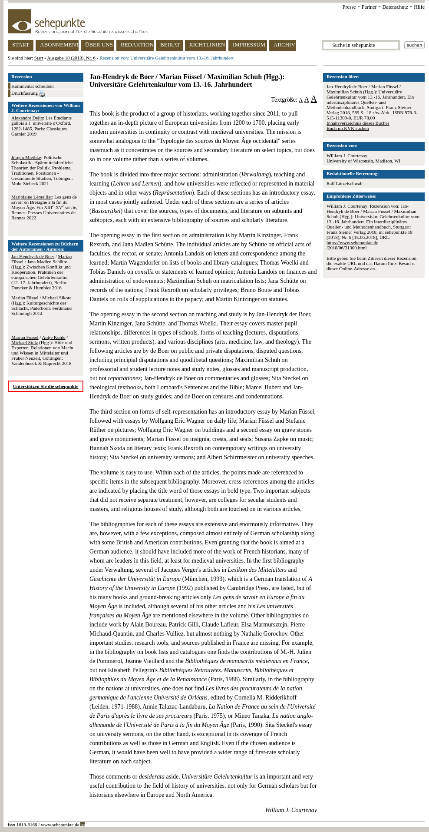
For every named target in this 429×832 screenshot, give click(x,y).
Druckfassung (28, 93)
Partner (369, 7)
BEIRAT (170, 44)
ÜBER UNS (99, 44)
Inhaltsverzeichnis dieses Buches (358, 123)
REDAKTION (137, 44)
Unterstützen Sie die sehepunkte (46, 386)
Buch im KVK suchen (348, 128)
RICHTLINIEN (207, 44)
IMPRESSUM (249, 44)
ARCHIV (284, 44)
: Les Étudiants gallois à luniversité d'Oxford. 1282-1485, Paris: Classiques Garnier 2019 (41, 125)
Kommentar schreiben (32, 86)
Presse (349, 7)
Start (38, 57)
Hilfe (419, 7)
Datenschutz (395, 7)
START (20, 44)
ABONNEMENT (59, 44)
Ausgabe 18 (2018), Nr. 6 (71, 57)
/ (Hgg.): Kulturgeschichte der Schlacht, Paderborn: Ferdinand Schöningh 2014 (41, 305)
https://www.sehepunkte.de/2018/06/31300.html (352, 245)
